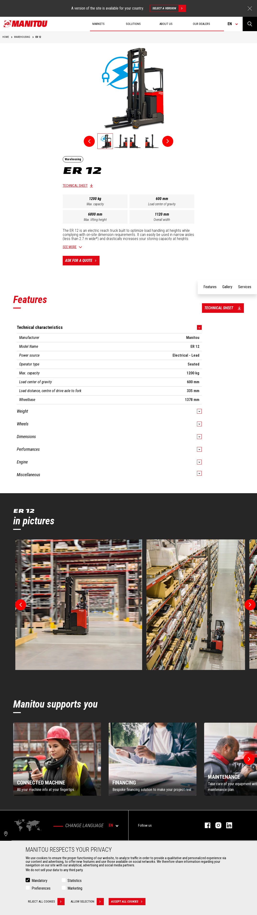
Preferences (41, 888)
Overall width (162, 219)
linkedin (226, 825)
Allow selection (87, 901)
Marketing (74, 888)
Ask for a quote (82, 260)
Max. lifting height (95, 219)
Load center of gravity (162, 204)
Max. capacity (95, 204)
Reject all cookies (46, 901)
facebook (205, 825)
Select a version (169, 8)
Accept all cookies (128, 901)
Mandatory (39, 880)
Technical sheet (75, 186)
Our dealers (201, 24)
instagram (216, 825)
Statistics (74, 880)
